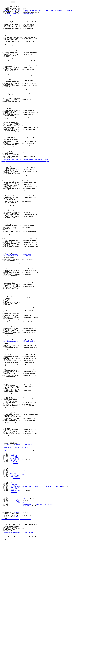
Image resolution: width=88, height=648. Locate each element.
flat (20, 541)
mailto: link (18, 641)
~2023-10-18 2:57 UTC (25, 539)
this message (16, 614)
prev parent (5, 539)
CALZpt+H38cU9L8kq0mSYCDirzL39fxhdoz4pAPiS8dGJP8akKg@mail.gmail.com (36, 604)
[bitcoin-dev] (13, 578)
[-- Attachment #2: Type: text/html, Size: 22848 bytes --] (14, 536)
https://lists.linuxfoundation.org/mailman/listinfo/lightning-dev (18, 533)
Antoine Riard (14, 546)
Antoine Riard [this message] (17, 568)
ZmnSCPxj (13, 551)
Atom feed (31, 2)
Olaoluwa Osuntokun (14, 549)
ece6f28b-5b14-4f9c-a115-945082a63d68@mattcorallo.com (20, 15)
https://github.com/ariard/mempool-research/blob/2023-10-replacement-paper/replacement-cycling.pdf (25, 190)
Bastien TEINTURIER (16, 569)
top (37, 541)
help (18, 2)
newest (31, 539)
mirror (26, 2)
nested (23, 541)
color (22, 2)
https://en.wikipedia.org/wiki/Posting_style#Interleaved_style (16, 622)
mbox (17, 618)
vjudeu (12, 586)
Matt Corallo (18, 557)
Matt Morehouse (14, 545)
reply (10, 539)
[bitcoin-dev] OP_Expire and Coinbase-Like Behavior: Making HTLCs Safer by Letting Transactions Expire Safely (36, 583)
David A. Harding (15, 584)
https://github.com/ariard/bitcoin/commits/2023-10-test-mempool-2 (18, 408)
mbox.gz (28, 541)
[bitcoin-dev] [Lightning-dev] (17, 550)
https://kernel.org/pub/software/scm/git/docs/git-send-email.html (17, 637)
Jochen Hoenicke (16, 548)
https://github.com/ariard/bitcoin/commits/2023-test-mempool (16, 305)
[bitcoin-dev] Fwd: (25, 605)
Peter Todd (12, 543)
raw (41, 14)
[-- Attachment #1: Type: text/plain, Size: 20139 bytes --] (15, 18)
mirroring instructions (19, 645)
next (1, 539)
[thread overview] (24, 13)
